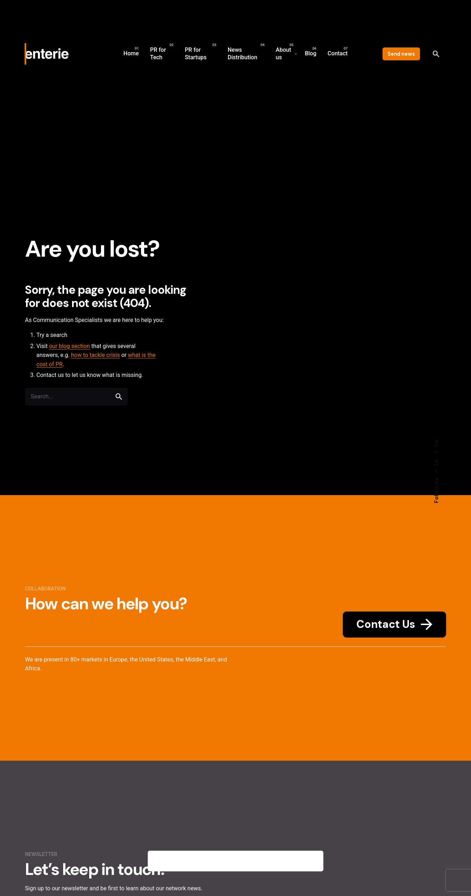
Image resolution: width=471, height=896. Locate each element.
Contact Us (394, 624)
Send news (401, 54)
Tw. (436, 443)
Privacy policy (283, 861)
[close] (312, 861)
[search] (119, 397)
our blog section (69, 346)
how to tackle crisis (95, 355)
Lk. (436, 461)
